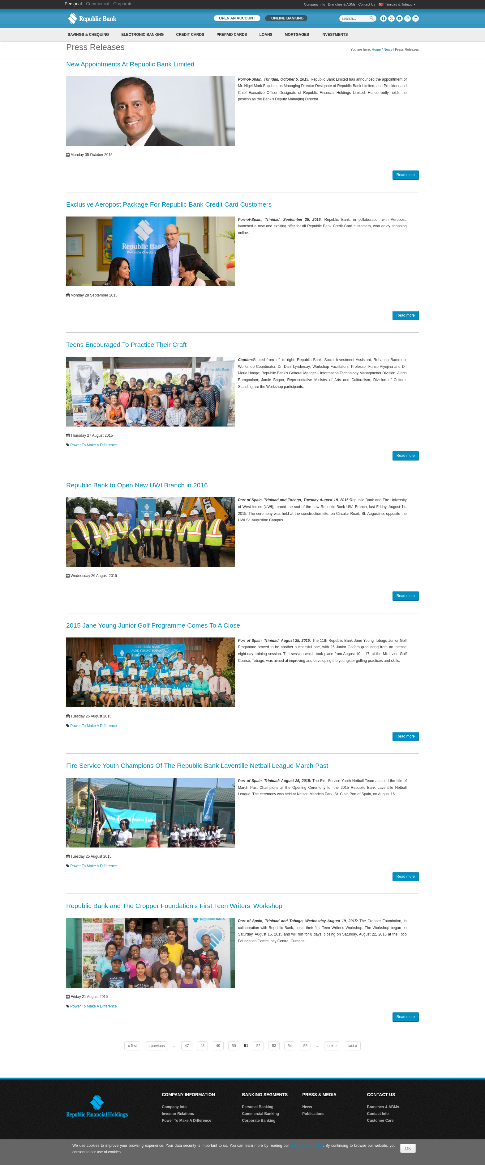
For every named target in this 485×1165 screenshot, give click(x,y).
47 (187, 1046)
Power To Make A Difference (93, 445)
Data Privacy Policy (306, 1145)
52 (258, 1046)
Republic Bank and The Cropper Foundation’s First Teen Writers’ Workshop (174, 905)
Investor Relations (178, 1114)
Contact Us (366, 4)
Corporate (122, 3)
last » (352, 1046)
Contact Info (378, 1114)
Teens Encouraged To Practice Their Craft (126, 344)
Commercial (97, 3)
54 (290, 1046)
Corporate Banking (258, 1120)
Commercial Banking (260, 1114)
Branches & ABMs (342, 4)
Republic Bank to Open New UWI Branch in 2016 (137, 485)
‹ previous (156, 1046)
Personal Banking (257, 1107)
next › (332, 1046)
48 (202, 1046)
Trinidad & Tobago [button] (400, 4)
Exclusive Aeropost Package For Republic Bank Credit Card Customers (169, 204)
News (388, 49)
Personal (74, 3)
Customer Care (380, 1120)
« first (132, 1046)
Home (376, 49)
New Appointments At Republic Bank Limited (130, 64)
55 (305, 1046)
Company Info (314, 4)
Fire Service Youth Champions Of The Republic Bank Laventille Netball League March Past (197, 765)
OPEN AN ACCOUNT (237, 18)
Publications (313, 1114)
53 (274, 1046)
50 (234, 1046)
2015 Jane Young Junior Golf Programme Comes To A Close (153, 625)
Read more (406, 175)
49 (218, 1046)
